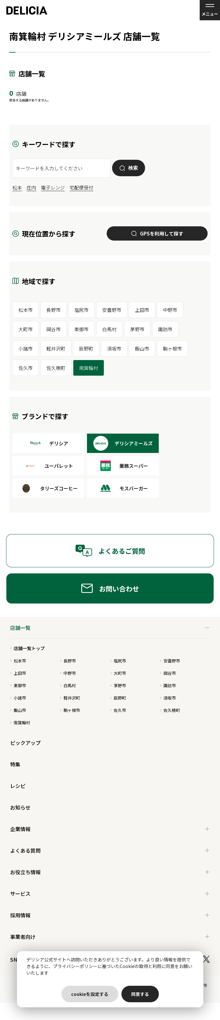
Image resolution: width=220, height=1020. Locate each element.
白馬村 (109, 329)
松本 (17, 187)
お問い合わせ (110, 588)
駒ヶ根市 (172, 348)
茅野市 (137, 329)
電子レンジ (53, 187)
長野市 (53, 310)
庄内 (31, 187)
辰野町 (86, 348)
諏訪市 (165, 329)
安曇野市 (111, 310)
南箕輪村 (88, 368)
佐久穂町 (55, 368)
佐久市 (25, 368)
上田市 (142, 310)
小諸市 (25, 348)
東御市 (81, 329)
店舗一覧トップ (27, 648)
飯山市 (142, 348)
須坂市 (114, 348)
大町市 (25, 329)
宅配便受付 (81, 187)
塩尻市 (81, 310)
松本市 (25, 310)
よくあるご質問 (110, 551)
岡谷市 (53, 329)
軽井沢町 (55, 348)
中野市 (170, 310)
